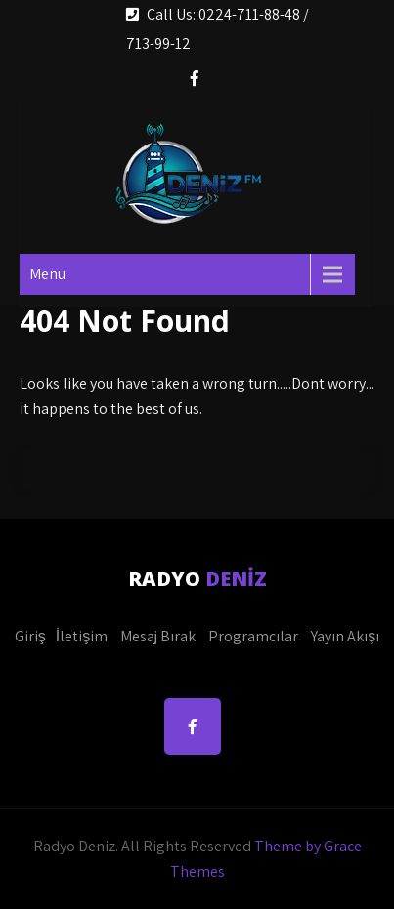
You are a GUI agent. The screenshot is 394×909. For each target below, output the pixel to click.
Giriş (30, 636)
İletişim (82, 636)
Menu (47, 274)
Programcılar (253, 636)
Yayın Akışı (345, 636)
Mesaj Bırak (158, 636)
